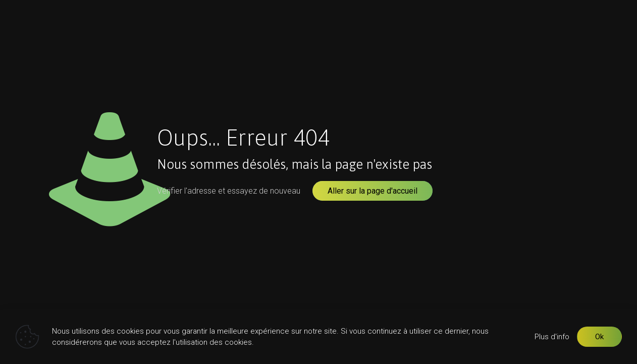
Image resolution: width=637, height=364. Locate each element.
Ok (599, 336)
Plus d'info (552, 336)
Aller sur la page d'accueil (372, 191)
